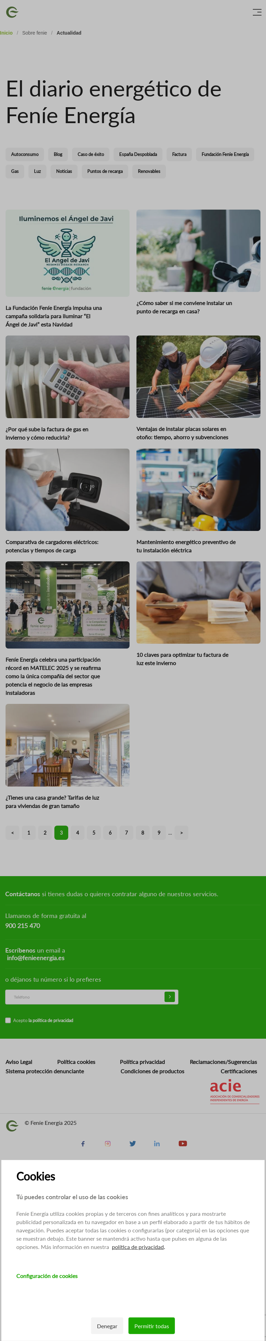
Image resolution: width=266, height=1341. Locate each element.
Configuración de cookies (47, 1276)
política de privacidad (138, 1246)
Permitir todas (151, 1326)
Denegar (107, 1326)
